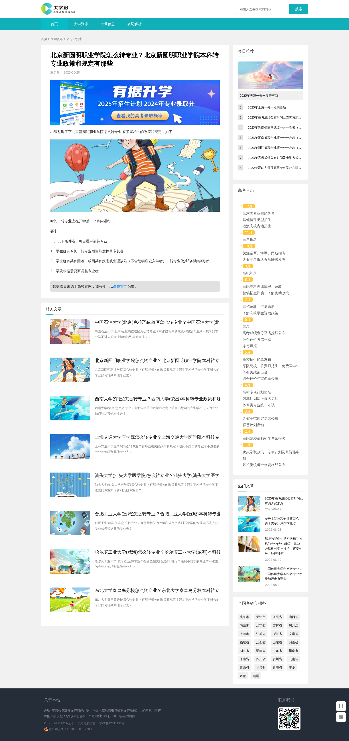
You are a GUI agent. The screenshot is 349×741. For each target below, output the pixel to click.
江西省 (261, 642)
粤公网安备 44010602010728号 (71, 729)
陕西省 (244, 667)
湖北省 (244, 651)
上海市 (244, 634)
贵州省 (277, 659)
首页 (54, 23)
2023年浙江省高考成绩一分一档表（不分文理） (281, 147)
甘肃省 (261, 667)
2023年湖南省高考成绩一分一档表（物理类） (279, 137)
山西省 (293, 617)
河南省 (293, 642)
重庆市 (293, 651)
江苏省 (261, 634)
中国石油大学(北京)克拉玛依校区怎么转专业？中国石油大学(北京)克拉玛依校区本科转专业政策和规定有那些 (157, 322)
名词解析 (134, 23)
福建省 (244, 642)
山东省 (277, 642)
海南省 (244, 659)
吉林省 (277, 625)
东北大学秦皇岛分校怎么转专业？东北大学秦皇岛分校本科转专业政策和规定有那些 (157, 590)
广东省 (277, 651)
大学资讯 (81, 23)
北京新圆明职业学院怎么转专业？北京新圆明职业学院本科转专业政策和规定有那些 (157, 360)
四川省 (261, 659)
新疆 (256, 676)
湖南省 (261, 651)
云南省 (293, 659)
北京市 (244, 617)
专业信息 (108, 23)
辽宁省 (261, 625)
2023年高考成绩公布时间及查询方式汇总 (276, 158)
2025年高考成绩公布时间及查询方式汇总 (276, 117)
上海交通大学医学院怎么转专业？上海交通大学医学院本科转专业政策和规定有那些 (157, 437)
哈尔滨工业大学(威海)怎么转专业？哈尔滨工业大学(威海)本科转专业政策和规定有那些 (157, 552)
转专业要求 (74, 39)
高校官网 (120, 286)
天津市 (261, 617)
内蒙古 (244, 625)
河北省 (277, 617)
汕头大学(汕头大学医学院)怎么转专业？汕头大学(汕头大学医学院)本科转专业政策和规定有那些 (157, 475)
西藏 (243, 676)
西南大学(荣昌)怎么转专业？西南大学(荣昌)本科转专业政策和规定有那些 (157, 398)
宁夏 (292, 667)
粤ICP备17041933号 (111, 723)
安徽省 (293, 634)
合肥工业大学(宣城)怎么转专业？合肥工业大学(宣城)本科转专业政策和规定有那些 (157, 513)
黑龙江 (293, 625)
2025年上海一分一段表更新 (267, 107)
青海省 (277, 667)
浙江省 (277, 634)
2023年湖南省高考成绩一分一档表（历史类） (279, 127)
